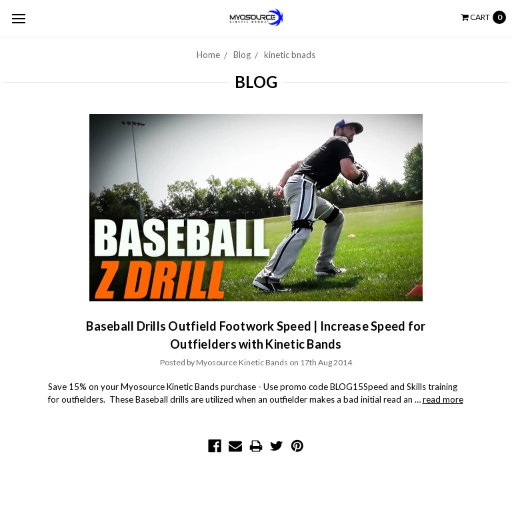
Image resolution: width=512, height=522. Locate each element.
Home (208, 54)
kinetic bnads (289, 54)
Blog (242, 54)
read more (443, 399)
